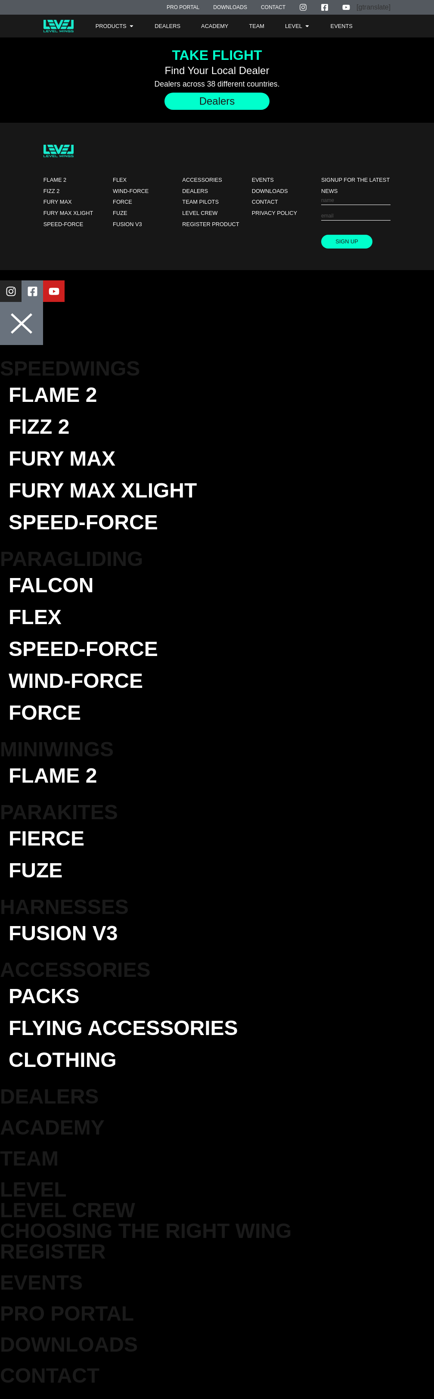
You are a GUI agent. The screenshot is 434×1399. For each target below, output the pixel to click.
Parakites (59, 812)
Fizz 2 (51, 191)
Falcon (51, 585)
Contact (265, 202)
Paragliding (71, 558)
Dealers (195, 191)
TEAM (29, 1158)
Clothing (63, 1059)
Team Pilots (200, 202)
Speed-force (63, 224)
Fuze (120, 213)
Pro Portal (67, 1313)
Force (122, 202)
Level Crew (199, 213)
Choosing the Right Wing (145, 1230)
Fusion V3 (127, 224)
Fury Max (57, 202)
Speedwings (70, 368)
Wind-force (131, 191)
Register (52, 1251)
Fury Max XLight (68, 213)
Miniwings (57, 749)
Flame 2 (54, 180)
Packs (44, 996)
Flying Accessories (123, 1028)
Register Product (210, 224)
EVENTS (41, 1282)
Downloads (270, 191)
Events (263, 180)
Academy (52, 1127)
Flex (120, 180)
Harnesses (64, 906)
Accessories (202, 180)
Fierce (46, 838)
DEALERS (49, 1096)
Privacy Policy (275, 213)
